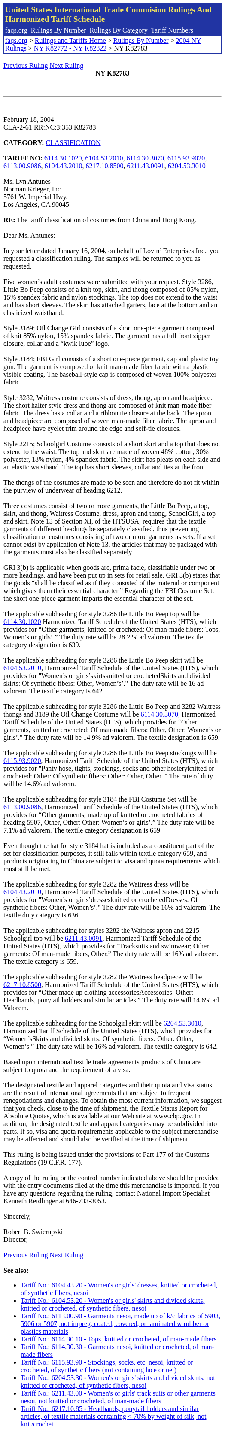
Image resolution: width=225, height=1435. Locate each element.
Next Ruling (67, 65)
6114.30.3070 (145, 158)
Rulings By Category (119, 30)
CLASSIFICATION (73, 142)
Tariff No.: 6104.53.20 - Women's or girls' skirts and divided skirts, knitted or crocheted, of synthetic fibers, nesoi (113, 1304)
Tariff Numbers (172, 30)
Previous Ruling (25, 65)
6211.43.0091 (145, 166)
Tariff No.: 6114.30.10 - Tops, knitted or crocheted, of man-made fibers (118, 1339)
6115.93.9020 (186, 158)
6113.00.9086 (22, 166)
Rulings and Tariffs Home (70, 40)
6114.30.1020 (63, 158)
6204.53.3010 (187, 166)
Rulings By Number (58, 30)
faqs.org (16, 30)
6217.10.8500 (104, 166)
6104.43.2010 (63, 166)
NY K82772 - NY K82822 (70, 48)
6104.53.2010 (104, 158)
